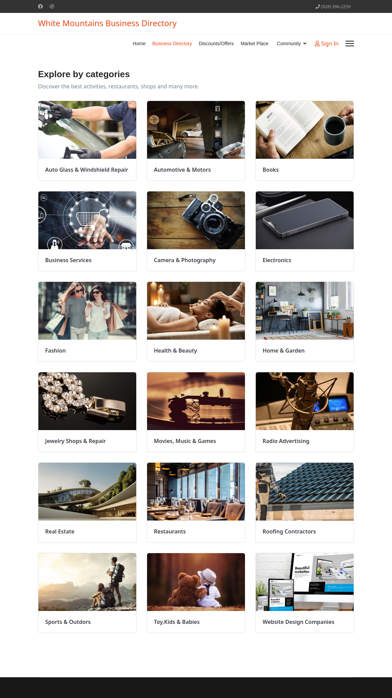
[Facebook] (40, 6)
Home (139, 43)
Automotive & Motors (182, 169)
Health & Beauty (175, 350)
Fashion (55, 350)
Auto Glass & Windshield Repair (86, 169)
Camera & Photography (185, 260)
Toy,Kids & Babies (177, 622)
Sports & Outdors (68, 622)
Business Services (68, 260)
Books (271, 169)
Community (289, 43)
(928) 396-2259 (336, 7)
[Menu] (349, 43)
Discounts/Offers (216, 43)
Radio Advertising (286, 441)
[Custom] (52, 6)
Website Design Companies (298, 622)
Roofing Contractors (289, 531)
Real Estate (59, 531)
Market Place (254, 43)
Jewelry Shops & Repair (75, 441)
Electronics (277, 260)
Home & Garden (284, 350)
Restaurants (170, 531)
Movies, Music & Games (185, 441)
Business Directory (172, 43)
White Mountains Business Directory (107, 23)
